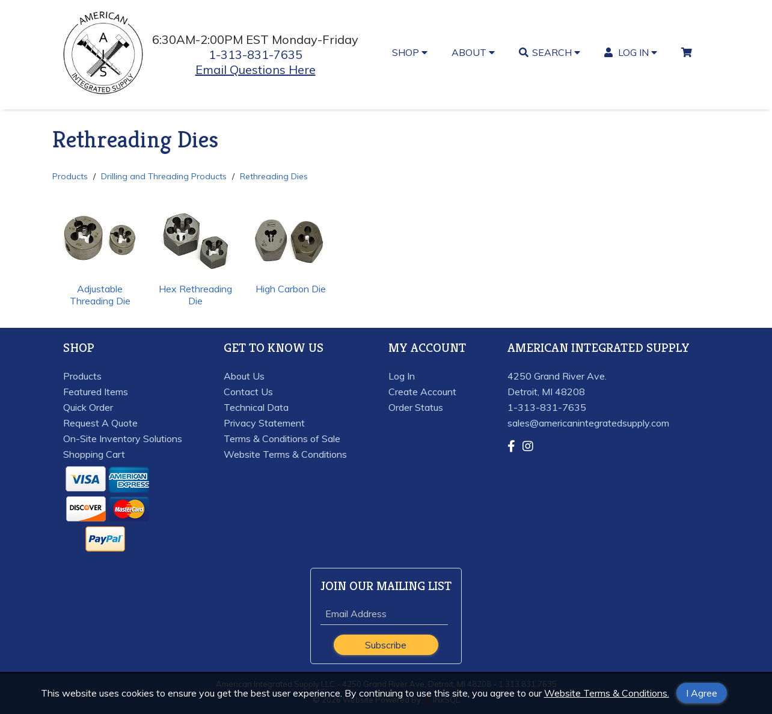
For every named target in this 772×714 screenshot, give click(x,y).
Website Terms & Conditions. (606, 693)
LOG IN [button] (631, 52)
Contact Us (248, 392)
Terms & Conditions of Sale (282, 438)
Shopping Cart (94, 454)
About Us (244, 376)
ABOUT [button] (473, 52)
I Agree (701, 693)
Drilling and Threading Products (164, 176)
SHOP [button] (409, 52)
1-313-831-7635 (255, 54)
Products (70, 176)
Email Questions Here (255, 69)
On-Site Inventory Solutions (122, 438)
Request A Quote (100, 423)
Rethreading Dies (274, 176)
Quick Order (88, 407)
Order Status (415, 407)
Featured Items (95, 392)
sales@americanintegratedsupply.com (588, 423)
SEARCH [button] (549, 52)
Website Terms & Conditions (285, 454)
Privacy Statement (264, 423)
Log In (401, 376)
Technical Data (256, 407)
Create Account (422, 392)
